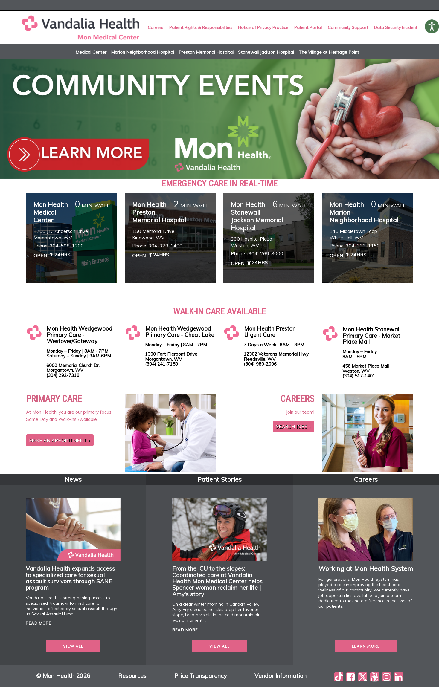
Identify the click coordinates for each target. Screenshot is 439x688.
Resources (132, 676)
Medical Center (90, 53)
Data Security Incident (395, 27)
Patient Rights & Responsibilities (200, 27)
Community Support (348, 27)
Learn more (366, 647)
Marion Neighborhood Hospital (142, 53)
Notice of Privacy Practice (263, 27)
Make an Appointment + (60, 441)
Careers (156, 27)
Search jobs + (293, 427)
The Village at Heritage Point (328, 53)
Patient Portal (308, 27)
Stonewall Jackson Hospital (266, 53)
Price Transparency (200, 676)
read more (38, 624)
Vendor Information (280, 676)
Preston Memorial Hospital (206, 53)
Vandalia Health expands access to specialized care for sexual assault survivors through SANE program (70, 578)
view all (73, 647)
